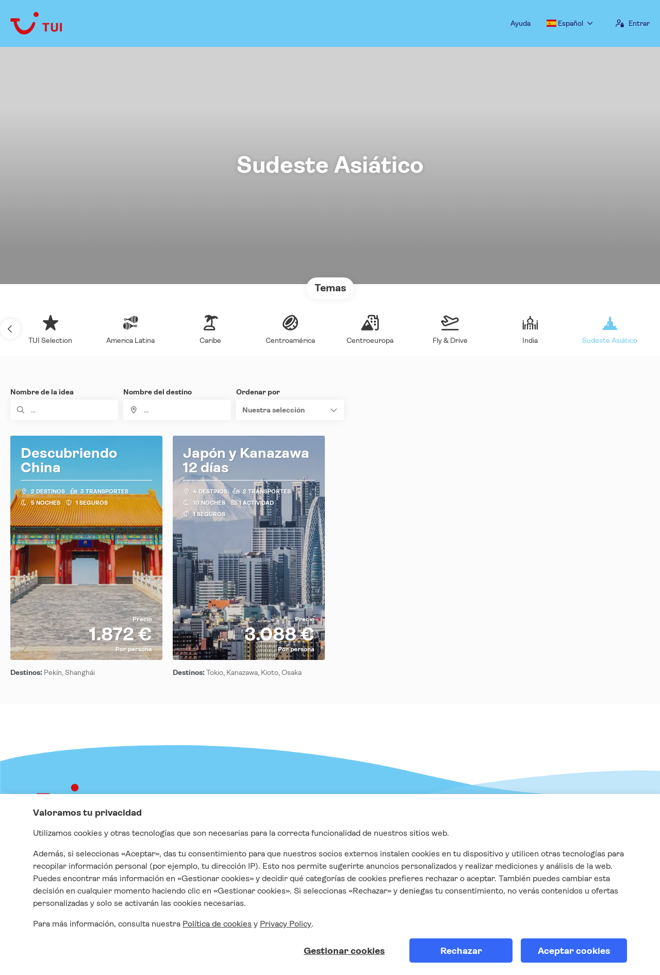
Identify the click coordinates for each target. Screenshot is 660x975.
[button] (10, 329)
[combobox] (177, 410)
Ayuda (520, 23)
